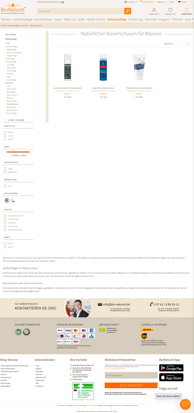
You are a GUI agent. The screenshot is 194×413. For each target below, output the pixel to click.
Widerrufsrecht (41, 377)
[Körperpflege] (43, 19)
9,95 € (23, 155)
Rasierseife (11, 107)
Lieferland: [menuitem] (160, 2)
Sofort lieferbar (16, 120)
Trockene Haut (13, 219)
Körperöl (10, 73)
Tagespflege (11, 49)
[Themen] (177, 19)
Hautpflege (11, 79)
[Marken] (6, 19)
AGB (37, 383)
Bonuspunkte (5, 383)
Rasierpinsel (11, 101)
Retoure (3, 374)
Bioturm (11, 132)
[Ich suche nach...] (84, 11)
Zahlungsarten (6, 386)
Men (9, 186)
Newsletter (39, 371)
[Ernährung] (135, 19)
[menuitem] (154, 11)
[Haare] (58, 19)
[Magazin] (164, 19)
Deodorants (11, 67)
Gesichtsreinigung (14, 52)
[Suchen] (127, 11)
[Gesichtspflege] (23, 19)
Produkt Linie (10, 179)
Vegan (10, 168)
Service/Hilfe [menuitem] (130, 2)
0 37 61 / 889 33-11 (148, 2)
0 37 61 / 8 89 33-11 (164, 304)
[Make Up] (70, 19)
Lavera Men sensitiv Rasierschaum (67, 88)
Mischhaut (12, 223)
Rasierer (10, 98)
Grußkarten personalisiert (9, 371)
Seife (9, 76)
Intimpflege (11, 70)
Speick (10, 139)
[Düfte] (81, 19)
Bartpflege (11, 92)
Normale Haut (13, 226)
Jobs (37, 366)
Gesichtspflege (11, 46)
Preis (6, 147)
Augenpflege (12, 55)
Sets (8, 85)
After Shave (11, 89)
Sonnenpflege (11, 113)
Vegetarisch (12, 172)
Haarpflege (9, 58)
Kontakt (3, 380)
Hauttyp (8, 209)
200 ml (10, 247)
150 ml (10, 243)
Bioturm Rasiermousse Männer (139, 88)
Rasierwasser (12, 110)
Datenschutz (40, 380)
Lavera (10, 135)
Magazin (38, 369)
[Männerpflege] (116, 19)
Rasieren (9, 83)
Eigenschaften (11, 162)
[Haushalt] (151, 19)
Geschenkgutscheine (8, 369)
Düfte (7, 43)
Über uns (39, 374)
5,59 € (16, 155)
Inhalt (7, 237)
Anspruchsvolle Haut (15, 216)
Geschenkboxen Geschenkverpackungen (15, 366)
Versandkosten (6, 377)
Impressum (40, 386)
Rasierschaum (13, 104)
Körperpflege (10, 61)
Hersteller (9, 126)
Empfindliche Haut (15, 230)
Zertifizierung (11, 193)
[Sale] (188, 19)
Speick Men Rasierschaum (103, 88)
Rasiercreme (12, 95)
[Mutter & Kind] (96, 19)
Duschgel (10, 64)
